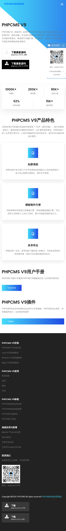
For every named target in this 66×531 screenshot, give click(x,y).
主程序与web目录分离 (11, 447)
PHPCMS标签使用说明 (12, 404)
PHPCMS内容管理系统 (52, 497)
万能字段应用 (8, 442)
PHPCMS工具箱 (9, 419)
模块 (4, 386)
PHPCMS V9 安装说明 (11, 348)
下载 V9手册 (11, 288)
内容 (4, 391)
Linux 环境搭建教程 (10, 353)
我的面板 (6, 376)
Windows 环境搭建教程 (12, 358)
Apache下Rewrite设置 (11, 432)
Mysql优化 (6, 437)
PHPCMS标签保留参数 (12, 409)
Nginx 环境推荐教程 (10, 363)
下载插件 (10, 321)
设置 (4, 381)
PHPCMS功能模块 (10, 414)
